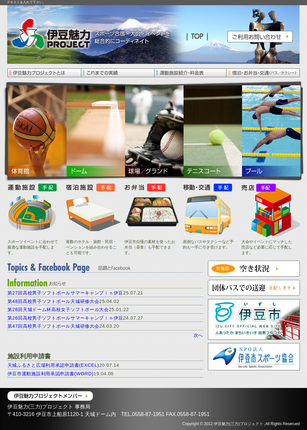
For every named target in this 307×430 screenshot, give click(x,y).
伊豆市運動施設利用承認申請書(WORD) (50, 373)
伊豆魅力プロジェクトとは (44, 72)
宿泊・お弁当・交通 (263, 72)
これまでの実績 (117, 72)
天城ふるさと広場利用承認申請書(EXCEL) (53, 365)
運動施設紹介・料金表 (190, 72)
